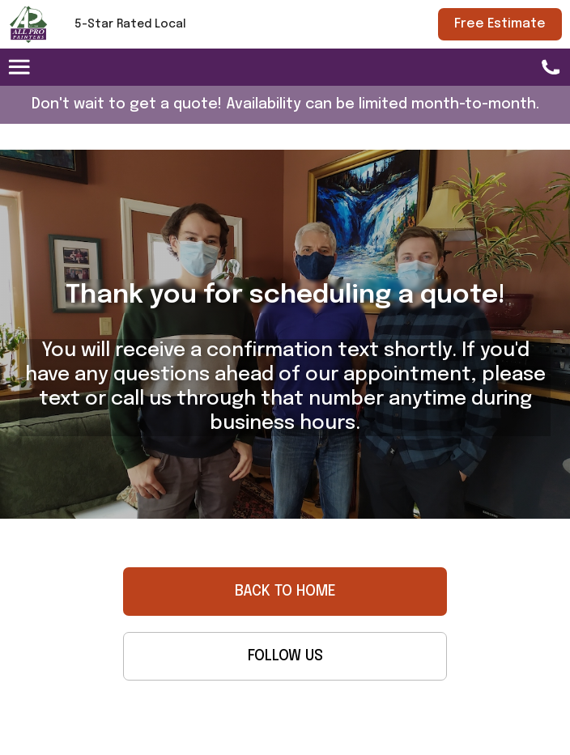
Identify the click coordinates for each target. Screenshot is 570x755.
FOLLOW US (285, 656)
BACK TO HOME (285, 591)
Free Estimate (500, 24)
